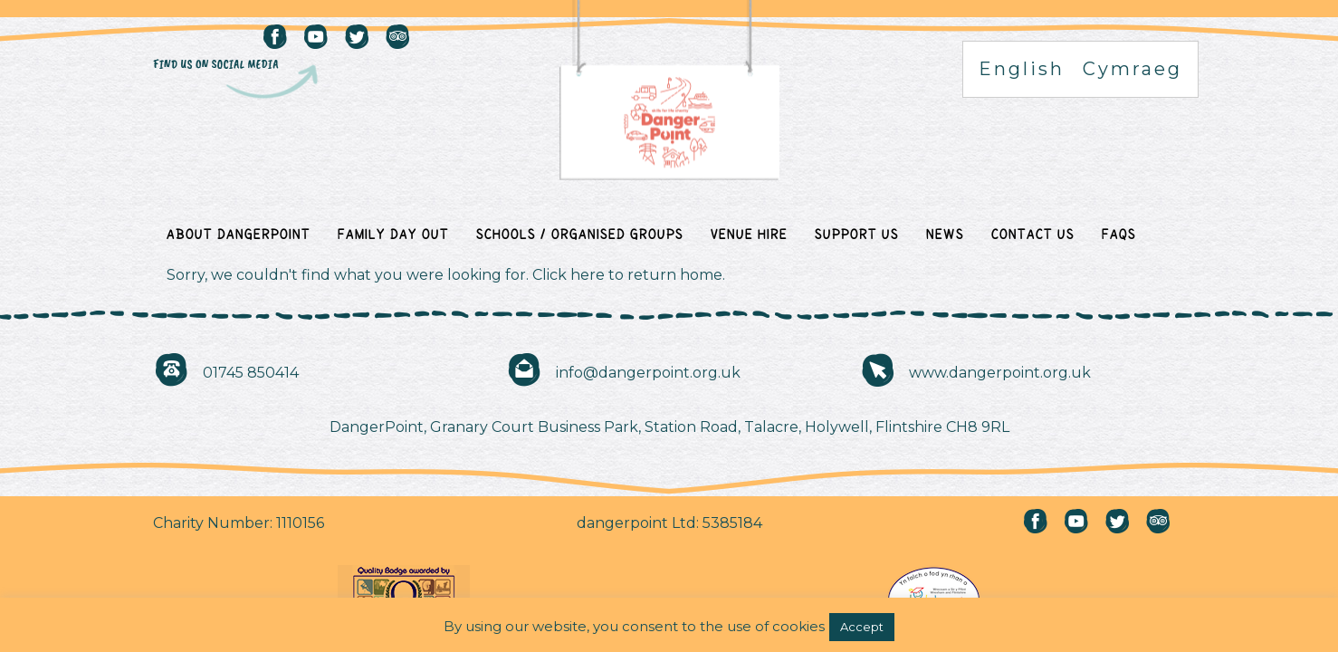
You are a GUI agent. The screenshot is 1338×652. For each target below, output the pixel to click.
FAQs (1119, 234)
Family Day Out (393, 234)
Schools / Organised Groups (579, 234)
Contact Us (1033, 234)
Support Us (857, 234)
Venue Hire (749, 234)
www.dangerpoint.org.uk (1000, 372)
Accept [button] (862, 626)
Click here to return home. (628, 274)
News (945, 234)
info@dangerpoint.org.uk (648, 372)
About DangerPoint (239, 234)
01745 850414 (251, 372)
